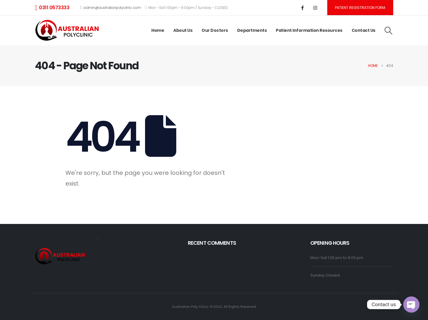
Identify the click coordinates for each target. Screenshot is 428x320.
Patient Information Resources (309, 30)
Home (157, 30)
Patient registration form (360, 7)
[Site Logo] (68, 30)
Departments (252, 30)
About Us (182, 30)
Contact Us (363, 30)
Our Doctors (215, 30)
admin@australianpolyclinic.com (110, 7)
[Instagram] (315, 8)
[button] (388, 30)
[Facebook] (302, 8)
